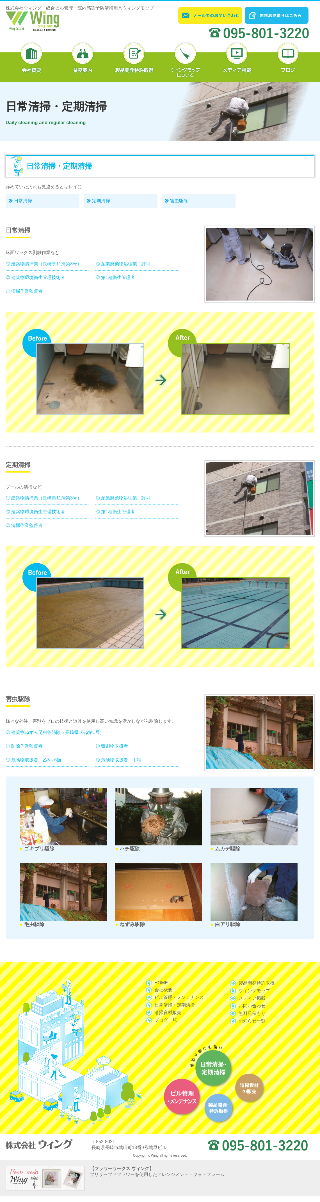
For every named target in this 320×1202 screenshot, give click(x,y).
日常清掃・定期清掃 (174, 1005)
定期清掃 (101, 200)
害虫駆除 (179, 200)
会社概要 (163, 989)
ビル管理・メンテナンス (179, 997)
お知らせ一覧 (252, 1021)
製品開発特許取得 (257, 983)
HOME (161, 982)
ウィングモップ (254, 990)
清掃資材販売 (167, 1012)
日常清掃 (23, 200)
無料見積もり (252, 1013)
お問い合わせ (252, 1005)
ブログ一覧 (165, 1020)
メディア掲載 (252, 998)
